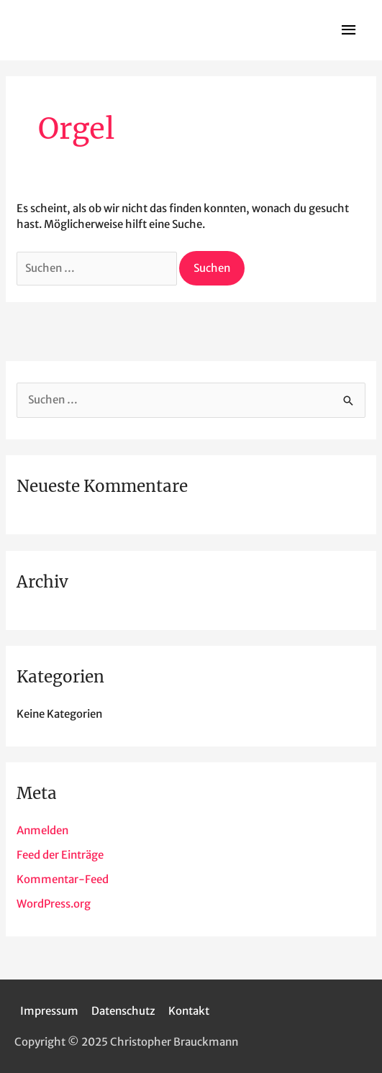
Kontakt (188, 1011)
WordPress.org (54, 903)
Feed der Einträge (60, 855)
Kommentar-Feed (63, 879)
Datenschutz (123, 1011)
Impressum (49, 1011)
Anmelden (42, 830)
